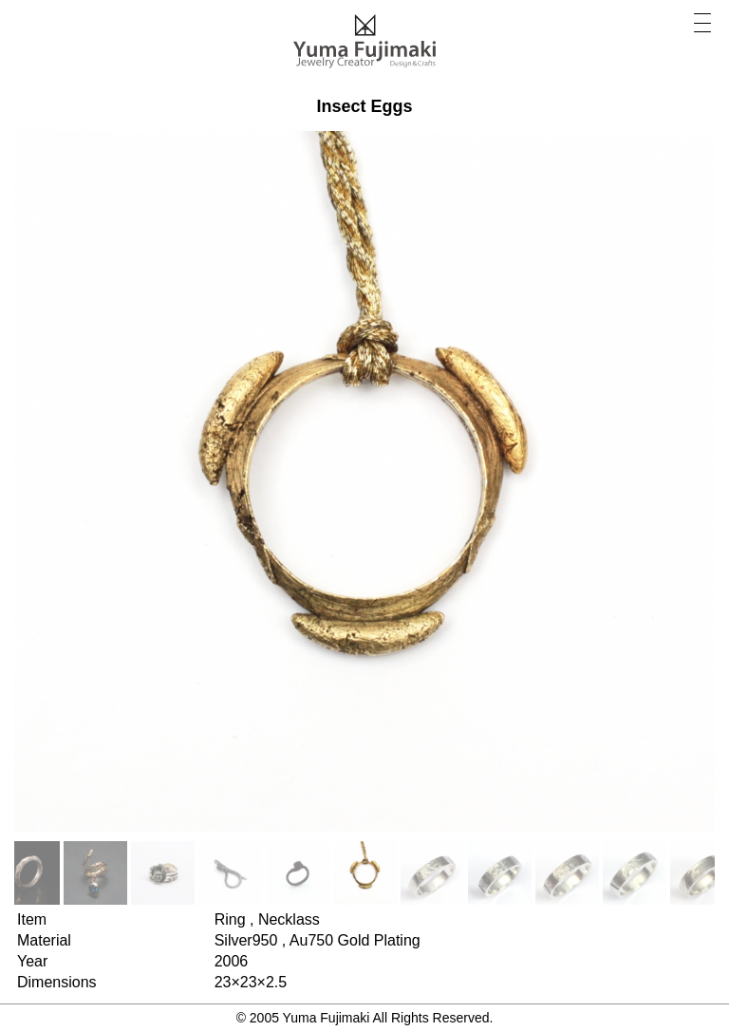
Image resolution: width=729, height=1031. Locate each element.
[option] (95, 873)
